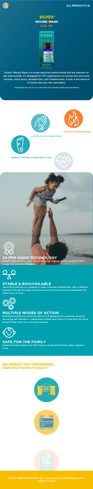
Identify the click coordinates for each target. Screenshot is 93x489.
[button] (88, 5)
